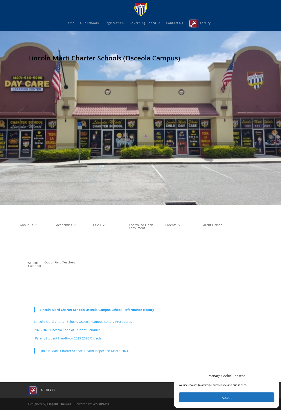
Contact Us (174, 23)
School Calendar (34, 264)
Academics (64, 225)
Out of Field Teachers (60, 262)
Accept (227, 397)
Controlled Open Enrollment (141, 226)
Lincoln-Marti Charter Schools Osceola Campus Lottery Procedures (83, 321)
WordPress (101, 404)
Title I (97, 225)
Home (69, 23)
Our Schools (89, 23)
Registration (114, 23)
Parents (171, 225)
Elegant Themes (59, 404)
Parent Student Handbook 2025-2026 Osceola (68, 338)
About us (26, 225)
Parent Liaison (212, 225)
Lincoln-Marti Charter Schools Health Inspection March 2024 (84, 351)
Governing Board (143, 23)
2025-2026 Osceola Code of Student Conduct (67, 330)
